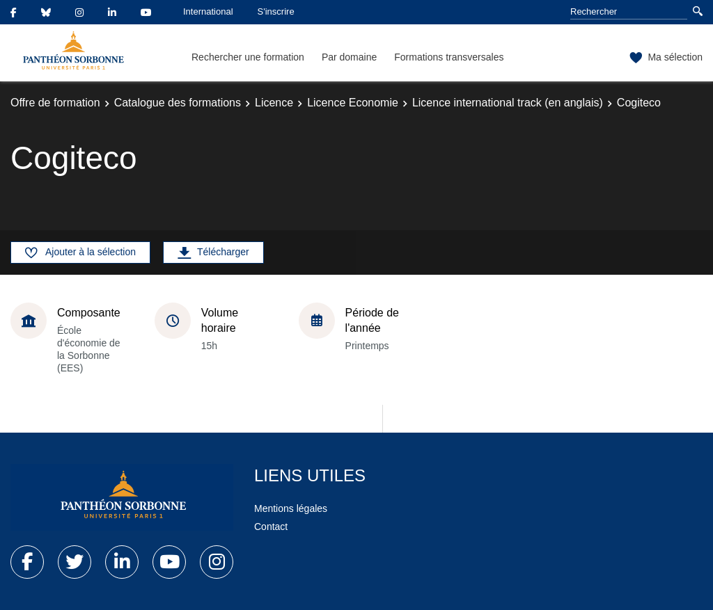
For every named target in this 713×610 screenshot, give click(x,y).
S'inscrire (276, 11)
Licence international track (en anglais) (507, 103)
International (208, 11)
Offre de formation (55, 103)
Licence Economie (352, 103)
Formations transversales (448, 57)
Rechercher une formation (247, 57)
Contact (271, 526)
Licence (274, 103)
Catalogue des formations (177, 103)
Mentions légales (290, 508)
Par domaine (349, 57)
